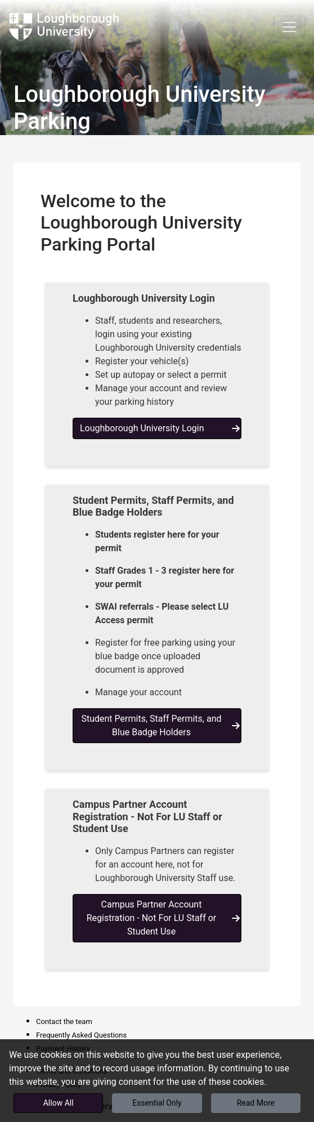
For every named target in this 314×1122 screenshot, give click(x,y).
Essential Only (156, 1102)
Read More (256, 1102)
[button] (157, 375)
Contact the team (64, 1021)
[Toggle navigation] (289, 27)
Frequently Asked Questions (81, 1035)
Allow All (58, 1102)
